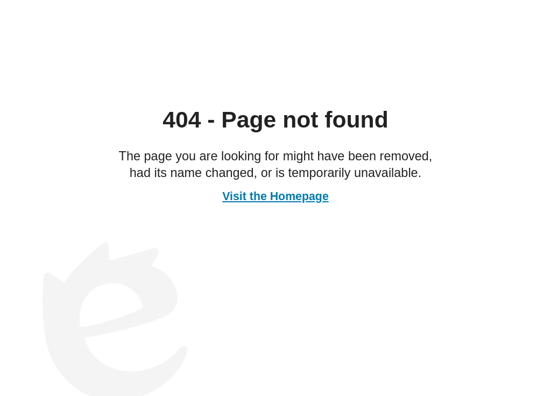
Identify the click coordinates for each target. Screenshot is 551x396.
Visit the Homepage (275, 196)
